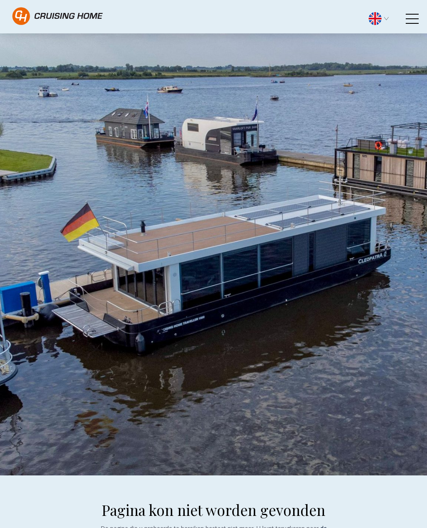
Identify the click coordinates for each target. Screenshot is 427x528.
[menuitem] (383, 17)
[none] (383, 20)
